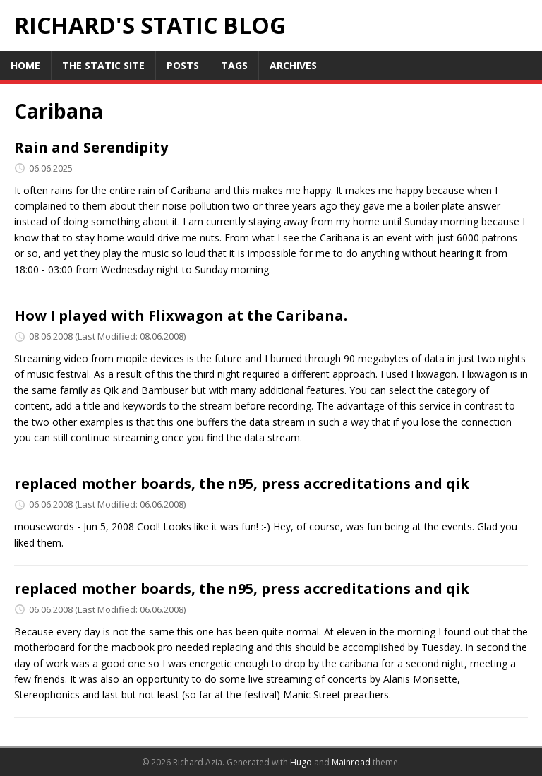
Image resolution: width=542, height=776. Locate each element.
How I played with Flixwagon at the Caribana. (180, 315)
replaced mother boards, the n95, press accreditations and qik (241, 483)
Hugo (301, 762)
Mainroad (351, 762)
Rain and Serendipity (91, 147)
